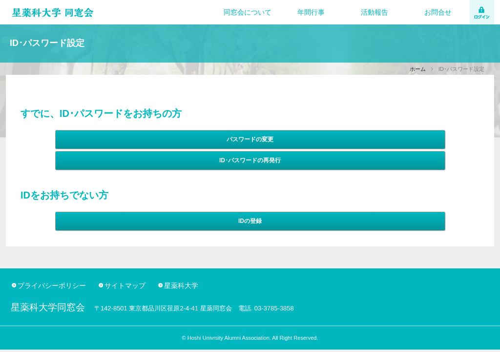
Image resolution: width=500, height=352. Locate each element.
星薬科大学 (181, 285)
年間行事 (311, 12)
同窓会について (247, 12)
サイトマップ (125, 285)
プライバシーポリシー (52, 285)
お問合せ (438, 12)
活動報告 (374, 12)
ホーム (418, 69)
